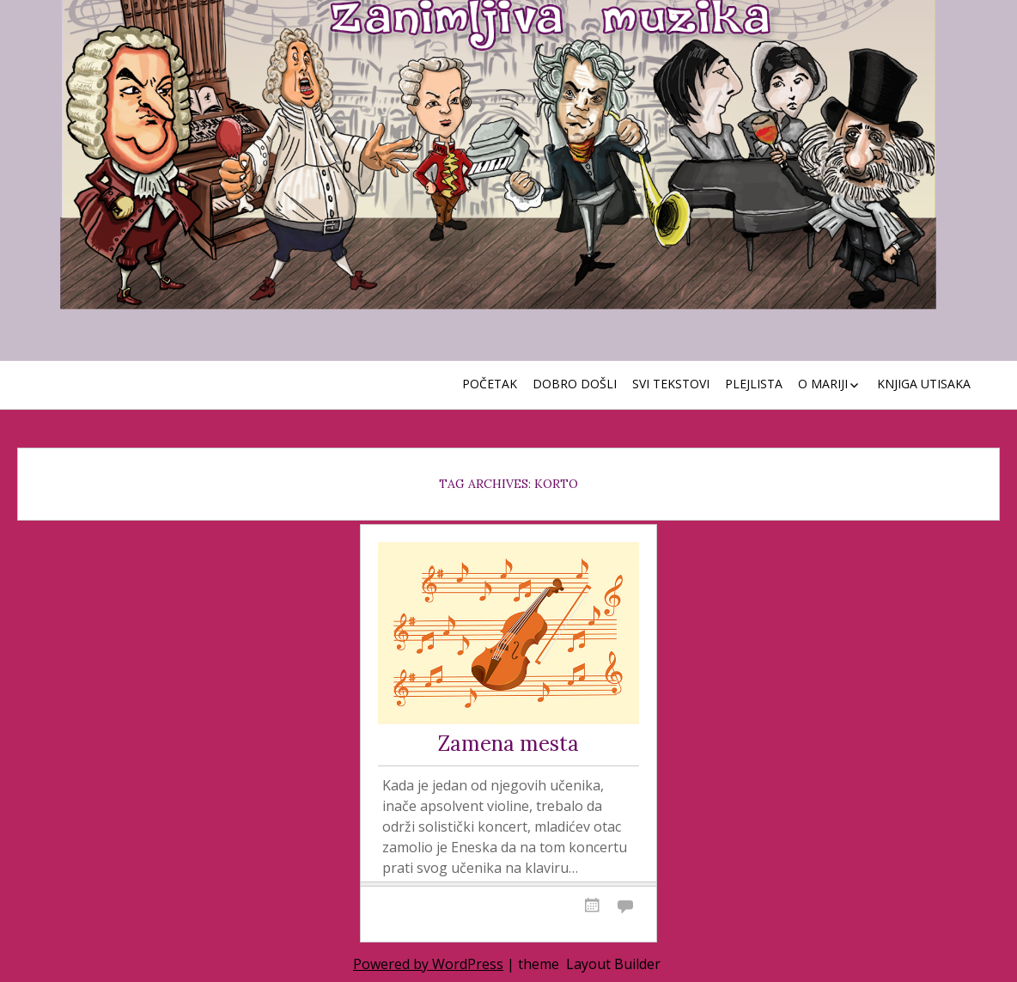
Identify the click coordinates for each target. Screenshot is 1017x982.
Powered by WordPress (428, 964)
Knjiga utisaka (924, 383)
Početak (489, 383)
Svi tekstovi (670, 383)
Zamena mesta (508, 744)
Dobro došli (575, 383)
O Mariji (823, 383)
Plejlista (754, 383)
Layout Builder (613, 964)
